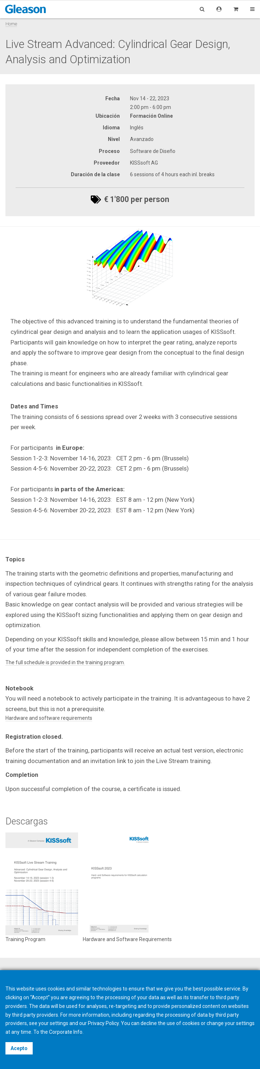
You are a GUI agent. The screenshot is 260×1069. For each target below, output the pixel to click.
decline (149, 1023)
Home (11, 24)
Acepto (19, 1048)
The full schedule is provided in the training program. (65, 662)
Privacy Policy (103, 1023)
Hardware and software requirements (48, 718)
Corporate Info (65, 1032)
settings (245, 1023)
